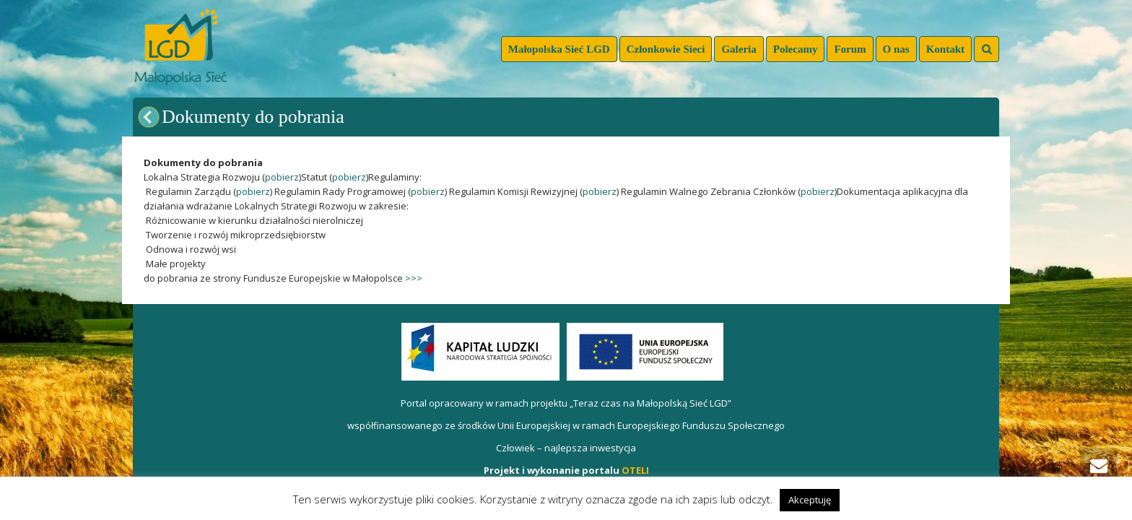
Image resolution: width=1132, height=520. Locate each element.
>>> (413, 278)
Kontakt (945, 49)
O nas (896, 49)
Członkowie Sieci (666, 49)
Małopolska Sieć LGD (559, 49)
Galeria (738, 49)
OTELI (635, 470)
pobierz (282, 176)
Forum (850, 49)
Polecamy (795, 49)
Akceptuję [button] (809, 499)
